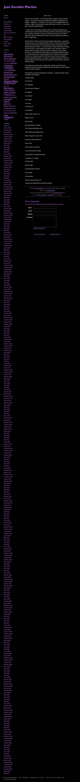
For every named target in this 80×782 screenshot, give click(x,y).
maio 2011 (7, 516)
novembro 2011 (8, 503)
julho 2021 (6, 250)
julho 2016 (6, 381)
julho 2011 (6, 512)
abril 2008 (6, 597)
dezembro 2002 (8, 736)
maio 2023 (7, 202)
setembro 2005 (8, 664)
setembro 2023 (8, 193)
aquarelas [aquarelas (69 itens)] (8, 54)
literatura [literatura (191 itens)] (9, 88)
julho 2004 (6, 695)
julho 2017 (6, 354)
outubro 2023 (7, 191)
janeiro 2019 (7, 315)
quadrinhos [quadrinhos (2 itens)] (7, 113)
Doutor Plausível (8, 37)
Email (30, 211)
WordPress (26, 777)
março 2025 (7, 154)
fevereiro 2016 (8, 392)
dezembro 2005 (8, 658)
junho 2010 (7, 540)
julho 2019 (6, 302)
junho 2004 (7, 697)
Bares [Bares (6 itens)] (9, 61)
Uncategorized (51, 190)
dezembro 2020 (8, 265)
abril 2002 (6, 754)
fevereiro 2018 (8, 339)
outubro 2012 (7, 479)
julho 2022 (6, 224)
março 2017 (7, 363)
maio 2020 (7, 280)
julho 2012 (6, 485)
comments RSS (57, 192)
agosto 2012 (7, 483)
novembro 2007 (8, 607)
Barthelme (33, 777)
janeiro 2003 (7, 734)
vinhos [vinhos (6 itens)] (6, 119)
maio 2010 (7, 542)
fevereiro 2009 (8, 575)
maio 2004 (7, 699)
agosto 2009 (7, 562)
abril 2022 (6, 230)
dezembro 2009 (8, 553)
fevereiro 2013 (8, 470)
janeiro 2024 (7, 184)
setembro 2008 (8, 586)
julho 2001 (6, 773)
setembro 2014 (8, 429)
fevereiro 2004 (8, 706)
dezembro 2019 (8, 291)
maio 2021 (7, 254)
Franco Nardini (8, 39)
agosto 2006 (7, 640)
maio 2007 (7, 621)
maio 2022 (7, 228)
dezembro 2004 (8, 684)
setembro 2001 (8, 769)
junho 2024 (7, 173)
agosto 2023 (7, 195)
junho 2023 (7, 200)
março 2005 (7, 677)
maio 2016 (7, 385)
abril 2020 (6, 283)
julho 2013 (6, 459)
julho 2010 (6, 538)
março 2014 (7, 442)
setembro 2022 (8, 219)
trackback (51, 195)
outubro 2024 (7, 165)
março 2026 (7, 128)
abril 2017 (6, 361)
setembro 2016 (8, 376)
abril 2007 (6, 623)
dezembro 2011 (8, 501)
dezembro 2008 (8, 579)
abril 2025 (6, 152)
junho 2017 (7, 357)
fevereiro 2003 (8, 732)
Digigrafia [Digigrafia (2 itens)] (6, 79)
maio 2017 (7, 359)
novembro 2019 (8, 293)
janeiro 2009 (7, 577)
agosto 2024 (7, 169)
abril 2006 (6, 649)
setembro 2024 (8, 167)
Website (30, 214)
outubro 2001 (7, 767)
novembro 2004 (8, 686)
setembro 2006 (8, 638)
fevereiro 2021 (8, 261)
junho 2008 (7, 592)
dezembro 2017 (8, 344)
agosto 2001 (7, 771)
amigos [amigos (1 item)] (5, 52)
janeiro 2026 (7, 132)
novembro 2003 (8, 712)
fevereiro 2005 (8, 679)
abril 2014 (6, 440)
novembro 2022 (8, 215)
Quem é (6, 18)
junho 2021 (7, 252)
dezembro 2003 (8, 710)
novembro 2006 (8, 634)
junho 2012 (7, 488)
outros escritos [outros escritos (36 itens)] (10, 97)
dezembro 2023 (8, 187)
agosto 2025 (7, 143)
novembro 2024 (8, 163)
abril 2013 (6, 466)
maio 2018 (7, 333)
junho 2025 (7, 147)
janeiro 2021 (7, 263)
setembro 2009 (8, 559)
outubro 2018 (7, 322)
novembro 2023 (8, 189)
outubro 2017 (7, 348)
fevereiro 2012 (8, 496)
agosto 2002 (7, 745)
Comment (29, 217)
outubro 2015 (7, 400)
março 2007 (7, 625)
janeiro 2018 (7, 341)
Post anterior (40, 234)
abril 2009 (6, 570)
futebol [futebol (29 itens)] (13, 83)
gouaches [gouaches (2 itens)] (6, 86)
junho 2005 (7, 671)
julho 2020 (6, 276)
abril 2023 (6, 204)
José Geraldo (39, 188)
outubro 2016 (7, 374)
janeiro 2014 (7, 446)
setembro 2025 (8, 141)
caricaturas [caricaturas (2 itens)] (7, 63)
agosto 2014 (7, 431)
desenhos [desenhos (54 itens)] (8, 72)
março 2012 (7, 494)
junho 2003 (7, 723)
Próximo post (54, 234)
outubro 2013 (7, 453)
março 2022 (7, 232)
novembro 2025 (8, 136)
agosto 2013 (7, 457)
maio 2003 (7, 725)
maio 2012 (7, 490)
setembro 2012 (8, 481)
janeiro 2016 (7, 394)
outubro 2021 (7, 243)
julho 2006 (6, 642)
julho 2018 (6, 328)
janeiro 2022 (7, 237)
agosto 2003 (7, 719)
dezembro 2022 (8, 213)
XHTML (58, 777)
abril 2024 (6, 178)
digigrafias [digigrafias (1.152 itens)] (11, 81)
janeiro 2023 (7, 211)
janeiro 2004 (7, 708)
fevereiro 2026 (8, 130)
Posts (7, 779)
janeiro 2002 (7, 760)
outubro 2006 (7, 636)
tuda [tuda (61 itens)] (6, 115)
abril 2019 (6, 309)
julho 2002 (6, 747)
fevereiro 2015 (8, 418)
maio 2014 (7, 437)
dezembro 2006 (8, 631)
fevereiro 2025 (8, 156)
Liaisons (6, 41)
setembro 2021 (8, 245)
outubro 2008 (7, 583)
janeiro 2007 (7, 629)
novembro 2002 (8, 738)
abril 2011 (6, 518)
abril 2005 (6, 675)
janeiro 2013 (7, 472)
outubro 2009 (7, 557)
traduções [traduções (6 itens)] (13, 113)
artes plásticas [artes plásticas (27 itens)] (10, 59)
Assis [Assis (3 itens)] (5, 61)
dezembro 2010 (8, 527)
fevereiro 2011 (8, 522)
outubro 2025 (7, 139)
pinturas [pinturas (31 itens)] (7, 104)
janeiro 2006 (7, 655)
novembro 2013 (8, 450)
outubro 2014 (7, 426)
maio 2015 (7, 411)
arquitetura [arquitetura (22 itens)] (8, 56)
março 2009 (7, 573)
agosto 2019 (7, 300)
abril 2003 (6, 727)
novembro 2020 (8, 267)
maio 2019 (7, 307)
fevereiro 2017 (8, 365)
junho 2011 (7, 514)
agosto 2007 (7, 614)
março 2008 (7, 599)
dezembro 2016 (8, 370)
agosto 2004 (7, 693)
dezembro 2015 (8, 396)
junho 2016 (7, 383)
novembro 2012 (8, 477)
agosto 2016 (7, 378)
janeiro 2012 (7, 498)
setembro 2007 (8, 612)
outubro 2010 (7, 531)
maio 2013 (7, 464)
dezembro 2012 (8, 474)
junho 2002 (7, 749)
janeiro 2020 (7, 289)
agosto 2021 (7, 248)
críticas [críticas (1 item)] (5, 70)
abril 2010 (6, 544)
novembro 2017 (8, 346)
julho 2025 (6, 145)
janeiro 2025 (7, 158)
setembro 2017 (8, 350)
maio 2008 (7, 594)
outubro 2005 (7, 662)
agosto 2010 (7, 535)
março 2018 (7, 337)
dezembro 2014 (8, 422)
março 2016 (7, 389)
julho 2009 (6, 564)
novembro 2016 (8, 372)
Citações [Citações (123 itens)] (8, 65)
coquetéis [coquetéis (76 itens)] (8, 68)
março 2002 (7, 756)
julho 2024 (6, 171)
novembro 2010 (8, 529)
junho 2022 (7, 226)
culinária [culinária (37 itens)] (11, 70)
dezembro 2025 (8, 134)
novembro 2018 (8, 320)
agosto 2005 (7, 666)
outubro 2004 (7, 688)
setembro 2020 (8, 272)
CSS (63, 777)
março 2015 (7, 416)
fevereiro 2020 (8, 287)
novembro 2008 (8, 581)
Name (30, 207)
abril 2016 (6, 387)
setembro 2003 (8, 717)
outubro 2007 (7, 610)
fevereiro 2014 (8, 444)
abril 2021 (6, 256)
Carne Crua (7, 28)
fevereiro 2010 (8, 549)
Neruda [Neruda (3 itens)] (13, 95)
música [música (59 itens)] (7, 95)
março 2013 (7, 468)
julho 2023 (6, 197)
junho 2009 (7, 566)
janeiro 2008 (7, 603)
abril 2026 (6, 125)
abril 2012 (6, 492)
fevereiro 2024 (8, 182)
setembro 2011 (8, 507)
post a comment (42, 195)
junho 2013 (7, 461)
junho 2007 (7, 618)
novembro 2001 (8, 764)
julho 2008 (6, 590)
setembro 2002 (8, 743)
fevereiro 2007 (8, 627)
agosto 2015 (7, 405)
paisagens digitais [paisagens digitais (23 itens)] (8, 100)
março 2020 (7, 285)
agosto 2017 (7, 352)
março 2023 (7, 206)
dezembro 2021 (8, 239)
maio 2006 (7, 647)
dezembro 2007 (8, 605)
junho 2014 (7, 435)
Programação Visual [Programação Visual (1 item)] (11, 110)
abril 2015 (6, 413)
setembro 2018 (8, 324)
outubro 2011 (7, 505)
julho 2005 (6, 669)
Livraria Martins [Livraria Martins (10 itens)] (9, 90)
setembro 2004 (8, 690)
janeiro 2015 (7, 420)
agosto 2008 (7, 588)
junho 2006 (7, 645)
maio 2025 (7, 149)
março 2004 (7, 703)
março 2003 (7, 730)
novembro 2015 (8, 398)
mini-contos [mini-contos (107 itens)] (10, 92)
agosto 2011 (7, 509)
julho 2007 (6, 616)
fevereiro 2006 (8, 653)
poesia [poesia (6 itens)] (10, 108)
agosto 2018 (7, 326)
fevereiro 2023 (8, 208)
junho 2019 (7, 304)
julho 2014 (6, 433)
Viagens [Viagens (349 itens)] (8, 117)
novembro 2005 (8, 660)
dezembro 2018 (8, 317)
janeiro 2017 (7, 368)
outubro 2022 (7, 217)
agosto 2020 (7, 274)
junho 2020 (7, 278)
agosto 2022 (7, 221)
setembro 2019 (8, 298)
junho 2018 (7, 330)
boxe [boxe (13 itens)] (13, 61)
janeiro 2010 (7, 551)
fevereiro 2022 (8, 235)
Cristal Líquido (8, 30)
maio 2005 (7, 673)
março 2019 (7, 311)
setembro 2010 (8, 533)
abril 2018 (6, 335)
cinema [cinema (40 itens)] (13, 63)
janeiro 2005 (7, 682)
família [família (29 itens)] (6, 83)
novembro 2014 (8, 424)
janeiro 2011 (7, 525)
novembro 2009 (8, 555)
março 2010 (7, 546)
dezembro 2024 (8, 160)
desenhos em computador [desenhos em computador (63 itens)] (10, 76)
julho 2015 (6, 407)
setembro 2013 (8, 455)
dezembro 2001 (8, 762)
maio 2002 (7, 751)
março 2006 (7, 651)
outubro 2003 (7, 714)
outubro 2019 (7, 296)
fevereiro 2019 (8, 313)
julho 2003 (6, 721)
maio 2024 (7, 176)
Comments (13, 779)
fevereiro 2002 (8, 758)
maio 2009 (7, 568)
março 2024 (7, 180)
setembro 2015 (8, 402)
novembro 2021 (8, 241)
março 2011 (7, 520)
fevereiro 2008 (8, 601)
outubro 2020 (7, 269)
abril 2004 (6, 701)
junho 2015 (7, 409)
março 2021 (7, 259)
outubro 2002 (7, 740)
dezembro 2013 (8, 448)
